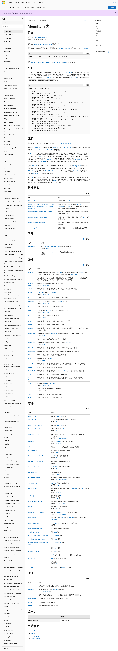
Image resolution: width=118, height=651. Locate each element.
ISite (45, 383)
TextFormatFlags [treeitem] (8, 633)
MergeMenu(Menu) (33, 523)
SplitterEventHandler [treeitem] (9, 471)
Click (59, 206)
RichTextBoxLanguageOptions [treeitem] (12, 318)
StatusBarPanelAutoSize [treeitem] (10, 497)
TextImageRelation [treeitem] (9, 637)
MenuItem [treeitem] (8, 31)
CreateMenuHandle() (34, 429)
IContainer (40, 292)
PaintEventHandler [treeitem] (9, 165)
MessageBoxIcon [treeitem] (8, 72)
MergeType (31, 351)
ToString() (31, 567)
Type (61, 496)
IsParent (30, 324)
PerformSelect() (32, 558)
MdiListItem (31, 333)
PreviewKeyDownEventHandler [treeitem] (12, 202)
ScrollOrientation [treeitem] (8, 393)
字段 (97, 33)
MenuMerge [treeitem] (7, 48)
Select (55, 180)
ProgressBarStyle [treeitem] (8, 232)
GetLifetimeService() (34, 478)
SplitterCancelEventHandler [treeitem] (11, 464)
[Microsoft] (3, 2)
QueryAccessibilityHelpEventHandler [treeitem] (13, 271)
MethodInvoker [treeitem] (8, 78)
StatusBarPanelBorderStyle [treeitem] (11, 500)
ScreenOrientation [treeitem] (9, 352)
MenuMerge (35, 636)
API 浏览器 (43, 20)
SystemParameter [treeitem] (9, 523)
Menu (65, 62)
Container (31, 292)
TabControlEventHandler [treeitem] (10, 557)
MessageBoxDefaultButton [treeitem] (11, 68)
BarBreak (30, 272)
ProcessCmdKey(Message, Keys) (37, 562)
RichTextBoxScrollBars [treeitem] (10, 322)
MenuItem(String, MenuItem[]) (37, 222)
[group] (59, 110)
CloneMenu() (32, 416)
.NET (35, 20)
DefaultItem (31, 298)
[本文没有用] (110, 52)
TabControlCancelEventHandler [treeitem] (12, 550)
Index (29, 321)
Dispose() (31, 441)
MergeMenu (77, 166)
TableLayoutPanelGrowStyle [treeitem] (11, 590)
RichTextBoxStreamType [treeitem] (10, 332)
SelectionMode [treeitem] (8, 427)
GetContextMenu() (33, 467)
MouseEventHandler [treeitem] (9, 98)
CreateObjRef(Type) (33, 434)
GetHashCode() (32, 472)
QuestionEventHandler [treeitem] (10, 286)
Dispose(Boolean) (33, 447)
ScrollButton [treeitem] (7, 380)
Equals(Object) (32, 450)
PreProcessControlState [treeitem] (10, 195)
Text (29, 394)
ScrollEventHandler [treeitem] (9, 387)
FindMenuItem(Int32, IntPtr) (52, 246)
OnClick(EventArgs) (33, 532)
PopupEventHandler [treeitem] (9, 181)
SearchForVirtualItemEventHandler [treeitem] (13, 408)
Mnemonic (31, 355)
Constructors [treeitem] (9, 34)
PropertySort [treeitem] (7, 248)
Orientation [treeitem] (7, 141)
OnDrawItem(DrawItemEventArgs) (38, 535)
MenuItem (84, 48)
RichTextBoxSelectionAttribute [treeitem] (12, 325)
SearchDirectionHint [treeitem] (9, 400)
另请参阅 (98, 45)
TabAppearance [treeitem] (8, 530)
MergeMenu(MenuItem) (35, 528)
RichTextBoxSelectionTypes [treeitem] (11, 328)
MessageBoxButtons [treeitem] (9, 65)
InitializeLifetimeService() (35, 501)
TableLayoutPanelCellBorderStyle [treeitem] (13, 583)
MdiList (30, 328)
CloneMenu (76, 171)
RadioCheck (31, 371)
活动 (97, 40)
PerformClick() (32, 555)
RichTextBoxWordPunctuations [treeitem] (12, 335)
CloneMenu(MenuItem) (35, 425)
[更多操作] (88, 20)
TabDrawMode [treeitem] (8, 560)
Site (29, 383)
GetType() (31, 496)
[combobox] (12, 22)
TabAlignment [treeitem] (7, 527)
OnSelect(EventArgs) (34, 551)
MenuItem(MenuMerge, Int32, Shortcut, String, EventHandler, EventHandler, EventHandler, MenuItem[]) (41, 206)
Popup (31, 177)
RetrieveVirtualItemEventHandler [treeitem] (13, 308)
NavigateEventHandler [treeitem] (10, 108)
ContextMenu (47, 44)
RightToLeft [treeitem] (7, 338)
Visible (30, 398)
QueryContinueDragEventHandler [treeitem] (13, 279)
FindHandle (31, 246)
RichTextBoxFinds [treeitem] (8, 315)
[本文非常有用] (108, 52)
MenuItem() (31, 201)
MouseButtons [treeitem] (8, 92)
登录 (114, 2)
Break (30, 278)
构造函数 (98, 31)
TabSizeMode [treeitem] (7, 617)
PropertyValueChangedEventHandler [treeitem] (13, 262)
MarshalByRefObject (44, 62)
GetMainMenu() (32, 483)
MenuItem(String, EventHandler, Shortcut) (40, 211)
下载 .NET (112, 7)
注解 (97, 28)
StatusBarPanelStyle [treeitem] (9, 510)
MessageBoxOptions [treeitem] (9, 75)
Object (33, 62)
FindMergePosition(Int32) (35, 461)
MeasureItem (57, 542)
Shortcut (43, 162)
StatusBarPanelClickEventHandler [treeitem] (13, 507)
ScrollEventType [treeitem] (8, 390)
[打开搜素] (110, 2)
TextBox (49, 159)
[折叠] (23, 19)
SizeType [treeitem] (6, 447)
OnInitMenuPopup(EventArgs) (36, 539)
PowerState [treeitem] (7, 188)
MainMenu (37, 44)
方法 (97, 38)
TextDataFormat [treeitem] (8, 630)
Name (30, 358)
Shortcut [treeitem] (6, 440)
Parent (30, 367)
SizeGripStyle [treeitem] (7, 444)
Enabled (30, 307)
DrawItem (56, 535)
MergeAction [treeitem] (7, 55)
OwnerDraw (31, 364)
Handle (30, 316)
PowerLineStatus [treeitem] (8, 185)
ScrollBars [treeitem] (6, 377)
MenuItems (42, 150)
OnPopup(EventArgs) (34, 548)
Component (57, 62)
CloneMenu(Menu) (33, 420)
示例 (97, 26)
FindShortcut (32, 252)
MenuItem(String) (33, 228)
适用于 (98, 43)
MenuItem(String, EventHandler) (37, 217)
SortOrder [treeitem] (6, 451)
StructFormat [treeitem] (7, 517)
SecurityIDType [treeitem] (8, 412)
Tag (29, 389)
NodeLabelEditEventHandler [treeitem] (11, 115)
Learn (29, 20)
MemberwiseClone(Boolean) (36, 512)
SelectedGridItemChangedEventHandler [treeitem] (13, 423)
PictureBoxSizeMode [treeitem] (9, 175)
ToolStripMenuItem (64, 48)
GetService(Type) (33, 488)
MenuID (30, 339)
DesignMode (32, 301)
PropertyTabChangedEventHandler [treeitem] (13, 254)
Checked (39, 156)
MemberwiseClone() (34, 507)
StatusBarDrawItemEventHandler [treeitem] (13, 490)
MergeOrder (31, 348)
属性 (97, 36)
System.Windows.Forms (40, 37)
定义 (97, 24)
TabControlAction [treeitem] (8, 544)
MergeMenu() (32, 517)
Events (30, 310)
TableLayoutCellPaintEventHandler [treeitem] (13, 567)
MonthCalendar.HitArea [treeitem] (10, 85)
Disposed (31, 589)
